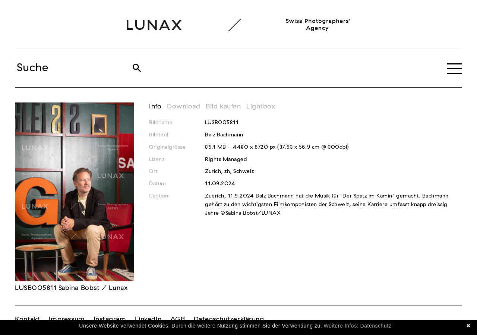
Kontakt (27, 319)
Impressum (67, 319)
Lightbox (260, 106)
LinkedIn (148, 319)
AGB (177, 319)
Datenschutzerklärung (229, 319)
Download (183, 106)
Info (155, 106)
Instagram (110, 319)
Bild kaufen (223, 106)
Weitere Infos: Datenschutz (358, 326)
